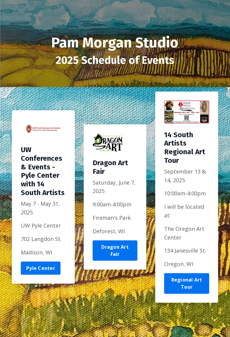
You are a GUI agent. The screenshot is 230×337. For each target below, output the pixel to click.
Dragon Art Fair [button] (115, 250)
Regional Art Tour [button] (186, 283)
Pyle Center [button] (40, 268)
